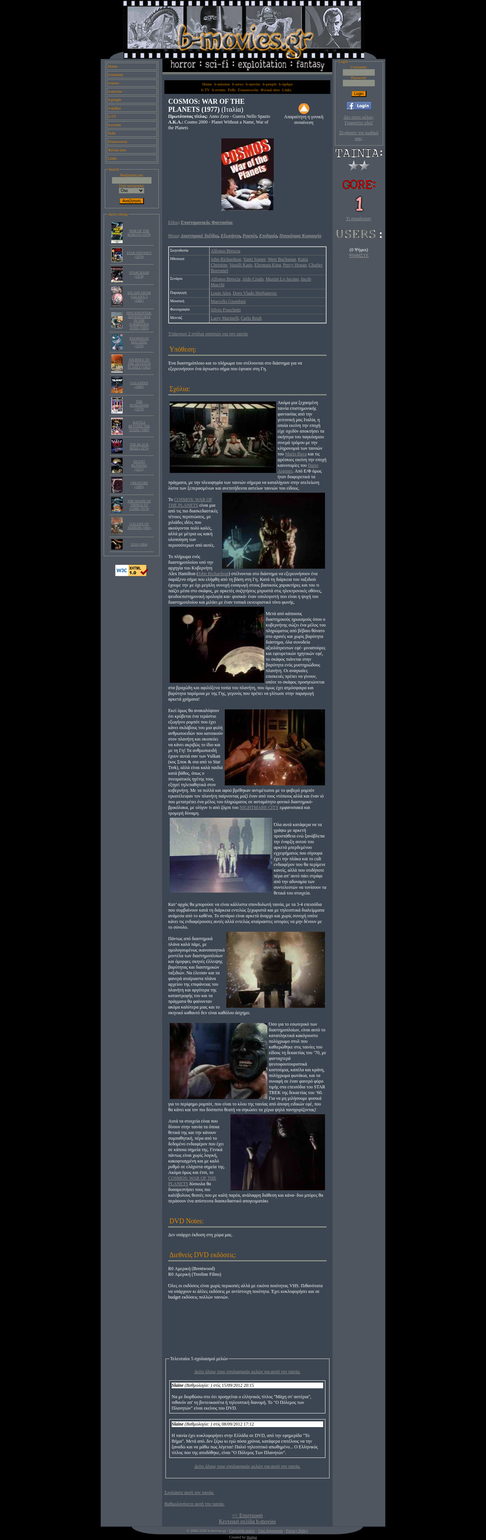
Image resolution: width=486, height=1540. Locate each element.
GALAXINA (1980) (139, 385)
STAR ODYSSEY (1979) (138, 255)
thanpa (252, 1537)
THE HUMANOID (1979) (139, 405)
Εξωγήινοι (230, 235)
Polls (112, 133)
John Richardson (226, 259)
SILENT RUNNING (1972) (139, 465)
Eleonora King (267, 265)
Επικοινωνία (117, 142)
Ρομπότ (250, 235)
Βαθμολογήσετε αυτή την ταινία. (194, 1504)
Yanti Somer (254, 259)
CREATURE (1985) (139, 484)
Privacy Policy (297, 1531)
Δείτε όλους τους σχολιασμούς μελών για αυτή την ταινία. (247, 1371)
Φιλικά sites (117, 150)
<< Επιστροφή (247, 1515)
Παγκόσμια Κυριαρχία (300, 235)
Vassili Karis (240, 265)
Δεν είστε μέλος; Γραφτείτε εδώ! (359, 119)
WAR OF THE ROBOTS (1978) (139, 232)
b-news (113, 83)
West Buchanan (282, 259)
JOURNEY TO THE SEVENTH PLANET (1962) (139, 363)
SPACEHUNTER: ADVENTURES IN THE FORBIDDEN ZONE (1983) (138, 320)
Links (112, 158)
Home (112, 66)
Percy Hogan (294, 265)
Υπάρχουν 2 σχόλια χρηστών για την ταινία (208, 333)
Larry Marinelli (225, 318)
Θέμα (173, 235)
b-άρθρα (114, 108)
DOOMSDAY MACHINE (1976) (139, 342)
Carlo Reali (251, 318)
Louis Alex (221, 293)
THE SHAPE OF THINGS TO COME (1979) (139, 505)
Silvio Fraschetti (226, 309)
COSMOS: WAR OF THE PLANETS (190, 502)
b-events (114, 125)
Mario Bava (296, 454)
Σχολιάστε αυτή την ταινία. (189, 1492)
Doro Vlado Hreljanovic (255, 293)
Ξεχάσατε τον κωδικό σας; (358, 135)
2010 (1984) (139, 544)
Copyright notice (242, 1531)
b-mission (115, 75)
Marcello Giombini (228, 301)
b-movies (115, 91)
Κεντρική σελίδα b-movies (247, 1521)
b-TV (112, 116)
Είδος (173, 222)
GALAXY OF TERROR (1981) (139, 526)
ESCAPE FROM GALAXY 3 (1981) (139, 296)
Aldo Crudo (253, 279)
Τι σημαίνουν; (359, 218)
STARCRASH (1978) (139, 274)
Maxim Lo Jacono (282, 279)
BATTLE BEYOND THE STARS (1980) (139, 426)
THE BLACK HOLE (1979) (138, 446)
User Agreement (270, 1531)
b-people (115, 100)
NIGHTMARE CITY (259, 807)
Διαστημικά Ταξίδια (199, 235)
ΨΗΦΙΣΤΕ (359, 255)
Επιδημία (268, 235)
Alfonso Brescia (225, 251)
